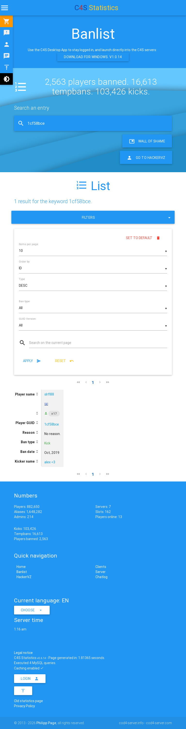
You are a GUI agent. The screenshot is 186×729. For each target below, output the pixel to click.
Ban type (24, 301)
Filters (127, 217)
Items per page (28, 244)
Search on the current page (50, 343)
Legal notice (23, 653)
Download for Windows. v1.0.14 (93, 57)
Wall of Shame (147, 140)
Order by (24, 261)
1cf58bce (51, 424)
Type (22, 279)
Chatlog (101, 577)
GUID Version (27, 318)
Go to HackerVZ (146, 157)
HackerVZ (23, 577)
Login (30, 678)
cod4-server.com (159, 723)
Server (100, 572)
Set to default (143, 237)
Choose (32, 610)
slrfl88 (49, 394)
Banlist (21, 572)
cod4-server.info (131, 723)
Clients (100, 567)
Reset (64, 361)
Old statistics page (28, 701)
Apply (32, 361)
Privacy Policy (24, 706)
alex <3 (49, 462)
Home (21, 567)
